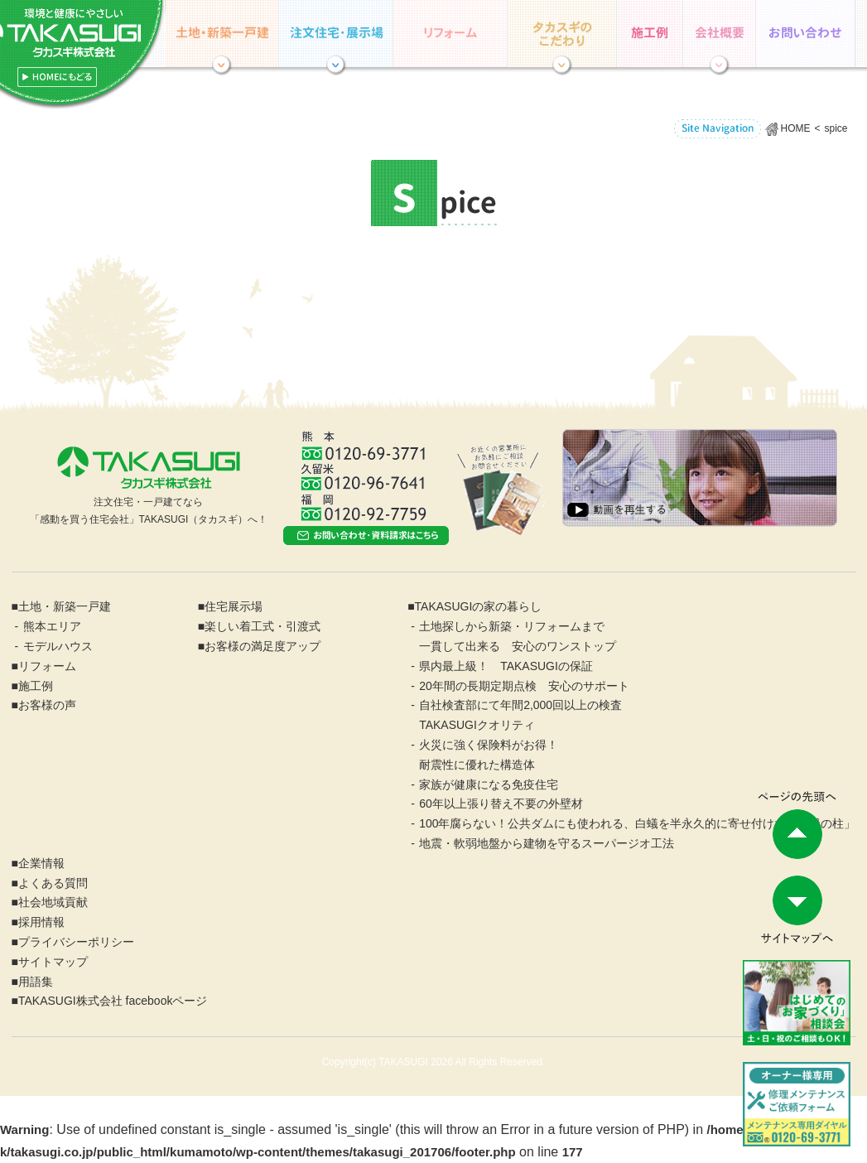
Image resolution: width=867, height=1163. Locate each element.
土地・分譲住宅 (222, 33)
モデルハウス (58, 646)
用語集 (35, 981)
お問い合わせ (805, 33)
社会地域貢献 (53, 902)
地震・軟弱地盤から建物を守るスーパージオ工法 (546, 843)
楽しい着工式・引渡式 (262, 626)
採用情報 (41, 922)
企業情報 (719, 33)
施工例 (650, 33)
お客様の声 (47, 705)
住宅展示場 (336, 33)
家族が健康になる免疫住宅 (488, 784)
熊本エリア (52, 626)
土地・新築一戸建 (64, 606)
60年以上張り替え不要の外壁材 (501, 803)
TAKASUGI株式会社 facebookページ (112, 1000)
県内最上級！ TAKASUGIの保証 (506, 666)
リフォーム (450, 33)
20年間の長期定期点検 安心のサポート (524, 685)
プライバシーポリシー (76, 941)
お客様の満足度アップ (262, 646)
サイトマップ (53, 961)
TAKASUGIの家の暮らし (562, 33)
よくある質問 (53, 883)
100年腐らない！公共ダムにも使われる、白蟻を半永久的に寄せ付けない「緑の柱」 (637, 823)
